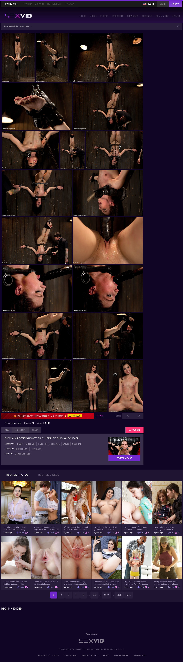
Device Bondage (22, 454)
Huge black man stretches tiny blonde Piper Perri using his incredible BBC (136, 583)
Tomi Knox (36, 449)
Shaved (66, 444)
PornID (28, 4)
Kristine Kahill (22, 449)
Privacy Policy (90, 656)
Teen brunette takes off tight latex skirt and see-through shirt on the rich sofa (15, 528)
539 (94, 595)
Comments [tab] (20, 430)
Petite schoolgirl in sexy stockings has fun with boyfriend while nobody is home (164, 528)
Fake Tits (42, 444)
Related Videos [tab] (48, 474)
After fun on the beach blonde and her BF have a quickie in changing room (76, 528)
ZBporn (39, 4)
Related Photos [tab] (17, 474)
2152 (119, 595)
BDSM (20, 444)
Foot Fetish (54, 444)
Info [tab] (7, 430)
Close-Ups (31, 444)
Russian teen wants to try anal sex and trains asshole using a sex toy (75, 583)
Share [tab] (35, 430)
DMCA (106, 656)
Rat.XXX (70, 4)
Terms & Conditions (47, 656)
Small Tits (76, 444)
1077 (106, 595)
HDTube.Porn (54, 4)
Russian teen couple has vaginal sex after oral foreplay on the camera (46, 528)
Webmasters (121, 656)
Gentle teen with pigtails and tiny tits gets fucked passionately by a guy (46, 583)
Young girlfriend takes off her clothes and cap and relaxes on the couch (166, 583)
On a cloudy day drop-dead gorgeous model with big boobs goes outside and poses (105, 528)
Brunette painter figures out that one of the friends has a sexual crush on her (136, 528)
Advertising (140, 656)
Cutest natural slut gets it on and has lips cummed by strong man (15, 583)
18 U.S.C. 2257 (70, 656)
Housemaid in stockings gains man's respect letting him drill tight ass (106, 583)
